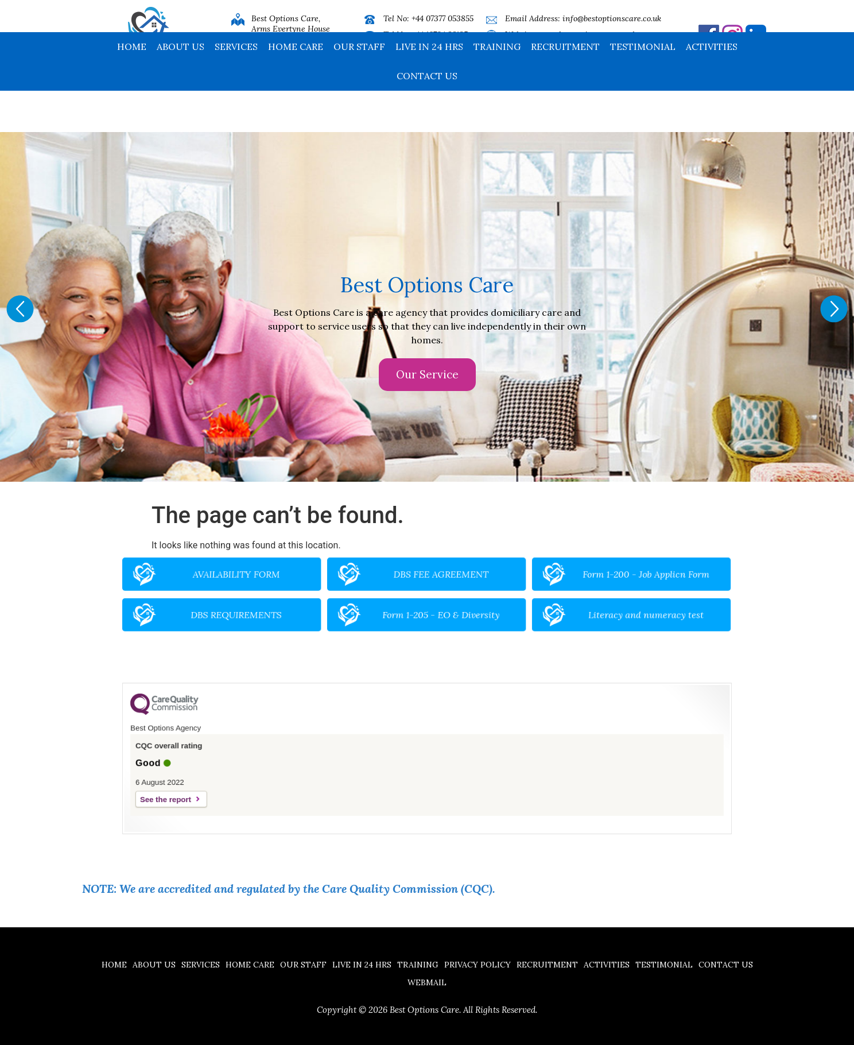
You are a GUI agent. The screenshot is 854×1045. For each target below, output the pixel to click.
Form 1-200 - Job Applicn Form (573, 582)
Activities (711, 88)
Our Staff (359, 88)
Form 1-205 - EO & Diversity (436, 610)
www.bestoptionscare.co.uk (587, 34)
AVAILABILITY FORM (299, 582)
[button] (20, 309)
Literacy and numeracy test (573, 610)
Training (497, 88)
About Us (180, 88)
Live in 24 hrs (429, 88)
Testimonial (643, 88)
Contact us (427, 117)
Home (131, 88)
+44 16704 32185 (440, 34)
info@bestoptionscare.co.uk (611, 18)
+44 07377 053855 (442, 18)
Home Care (295, 88)
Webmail (427, 982)
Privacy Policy (477, 964)
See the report (252, 786)
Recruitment (565, 88)
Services (236, 88)
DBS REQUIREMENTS (299, 610)
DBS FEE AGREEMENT (436, 582)
